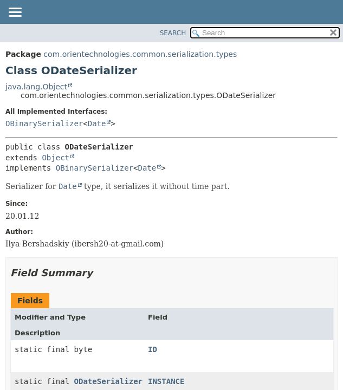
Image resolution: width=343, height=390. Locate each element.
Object (55, 157)
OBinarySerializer (44, 123)
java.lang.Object (36, 86)
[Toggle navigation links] (14, 13)
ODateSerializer (108, 381)
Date (97, 123)
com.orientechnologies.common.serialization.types (140, 54)
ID (152, 349)
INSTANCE (166, 381)
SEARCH (173, 33)
